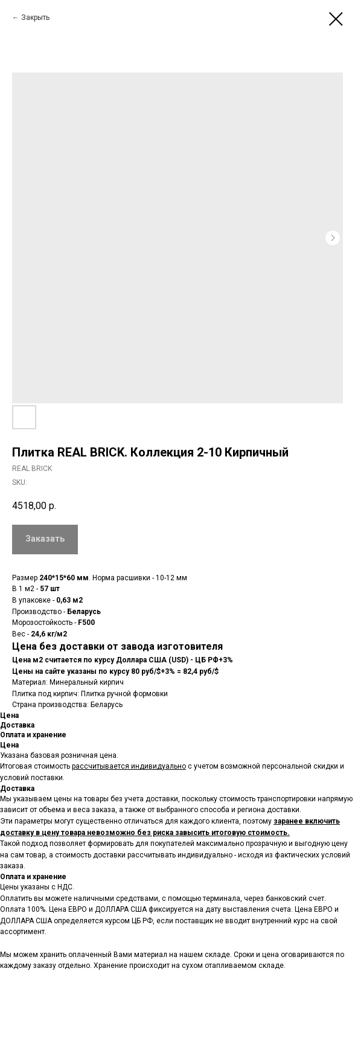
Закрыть (35, 17)
